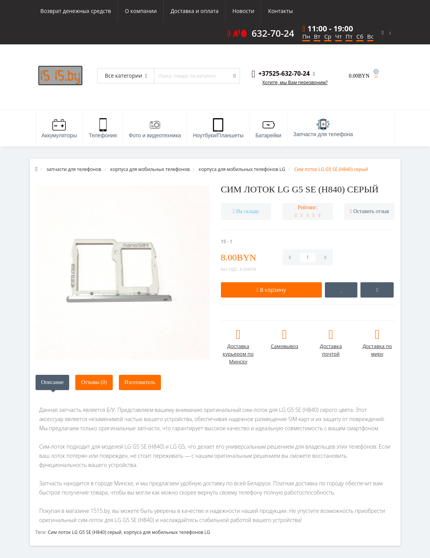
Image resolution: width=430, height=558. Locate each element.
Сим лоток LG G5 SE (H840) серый (85, 532)
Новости (243, 11)
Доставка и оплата (194, 11)
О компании (141, 11)
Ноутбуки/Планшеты (218, 128)
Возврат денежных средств (76, 11)
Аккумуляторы (59, 128)
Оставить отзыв (371, 211)
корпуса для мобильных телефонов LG (167, 532)
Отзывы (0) (94, 382)
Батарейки (268, 128)
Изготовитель (140, 382)
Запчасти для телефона (323, 127)
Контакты (280, 11)
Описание (52, 382)
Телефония (103, 128)
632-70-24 (273, 33)
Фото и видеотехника (155, 128)
